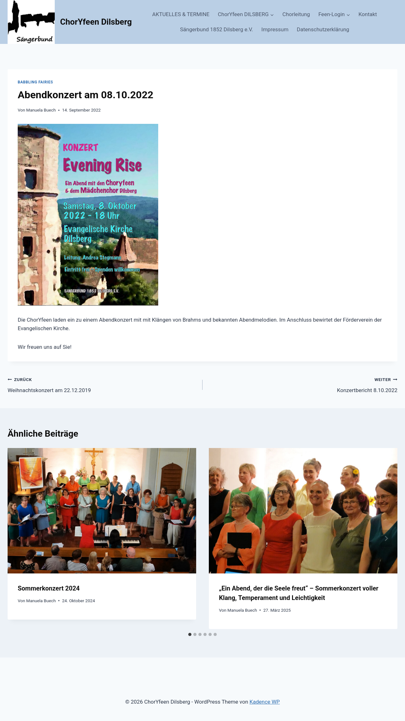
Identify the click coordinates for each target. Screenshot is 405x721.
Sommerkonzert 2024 (49, 588)
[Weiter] (386, 538)
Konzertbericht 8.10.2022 (302, 384)
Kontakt (367, 14)
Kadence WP (265, 702)
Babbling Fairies (35, 82)
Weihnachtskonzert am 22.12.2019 (102, 384)
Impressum (275, 29)
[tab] (189, 634)
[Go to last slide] (19, 538)
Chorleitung (296, 14)
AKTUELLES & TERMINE (180, 14)
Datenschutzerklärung (323, 29)
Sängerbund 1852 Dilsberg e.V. (216, 29)
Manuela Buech (41, 109)
